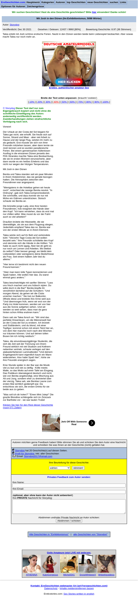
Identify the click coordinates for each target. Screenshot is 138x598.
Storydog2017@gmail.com (38, 456)
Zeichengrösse (35, 6)
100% (105, 102)
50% (64, 102)
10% (32, 102)
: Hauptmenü (20, 2)
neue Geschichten (97, 2)
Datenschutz (51, 588)
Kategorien (48, 2)
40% (56, 102)
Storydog (20, 450)
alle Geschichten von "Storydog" (90, 534)
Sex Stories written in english (78, 593)
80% (89, 102)
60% (72, 102)
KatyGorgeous (50, 574)
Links (123, 2)
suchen (114, 2)
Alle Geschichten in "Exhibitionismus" (49, 534)
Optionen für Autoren (13, 6)
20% (40, 102)
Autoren (60, 2)
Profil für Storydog (24, 453)
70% (80, 102)
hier (94, 12)
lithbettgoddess (106, 574)
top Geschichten (76, 2)
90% (97, 102)
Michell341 (69, 574)
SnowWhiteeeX (87, 574)
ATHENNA (31, 574)
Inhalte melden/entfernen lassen (77, 588)
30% (48, 102)
